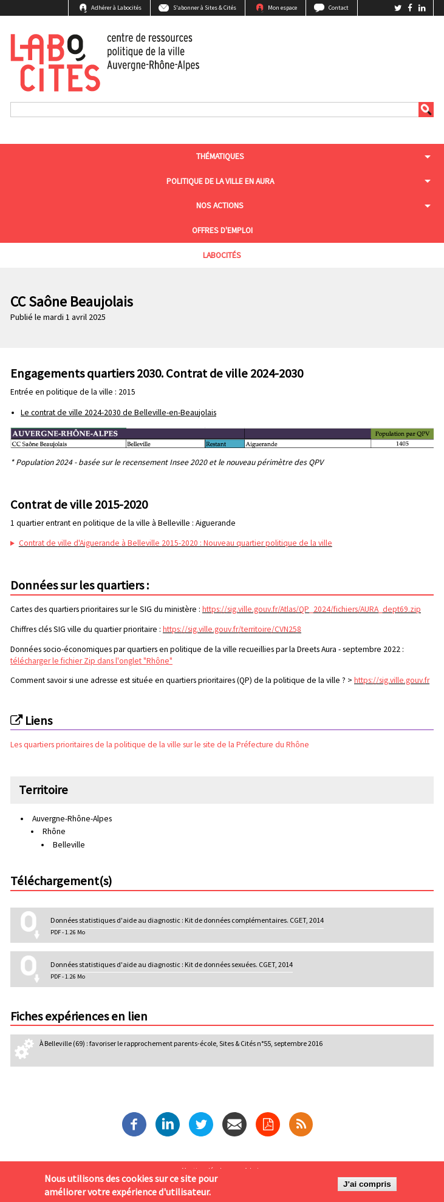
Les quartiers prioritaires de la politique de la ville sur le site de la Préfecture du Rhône (159, 744)
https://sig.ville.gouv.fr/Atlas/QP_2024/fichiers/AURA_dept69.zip (311, 609)
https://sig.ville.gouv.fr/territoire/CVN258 (232, 629)
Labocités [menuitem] (222, 255)
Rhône (54, 831)
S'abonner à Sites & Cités (204, 8)
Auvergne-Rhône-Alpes (72, 818)
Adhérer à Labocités (116, 8)
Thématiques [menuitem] (220, 156)
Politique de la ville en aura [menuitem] (220, 181)
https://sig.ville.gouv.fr (391, 680)
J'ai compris (367, 1185)
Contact (339, 8)
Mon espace (282, 8)
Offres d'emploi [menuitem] (222, 230)
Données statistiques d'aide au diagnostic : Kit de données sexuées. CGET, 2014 (171, 964)
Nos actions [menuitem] (220, 205)
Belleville (69, 845)
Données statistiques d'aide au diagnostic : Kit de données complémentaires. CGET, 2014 (187, 920)
